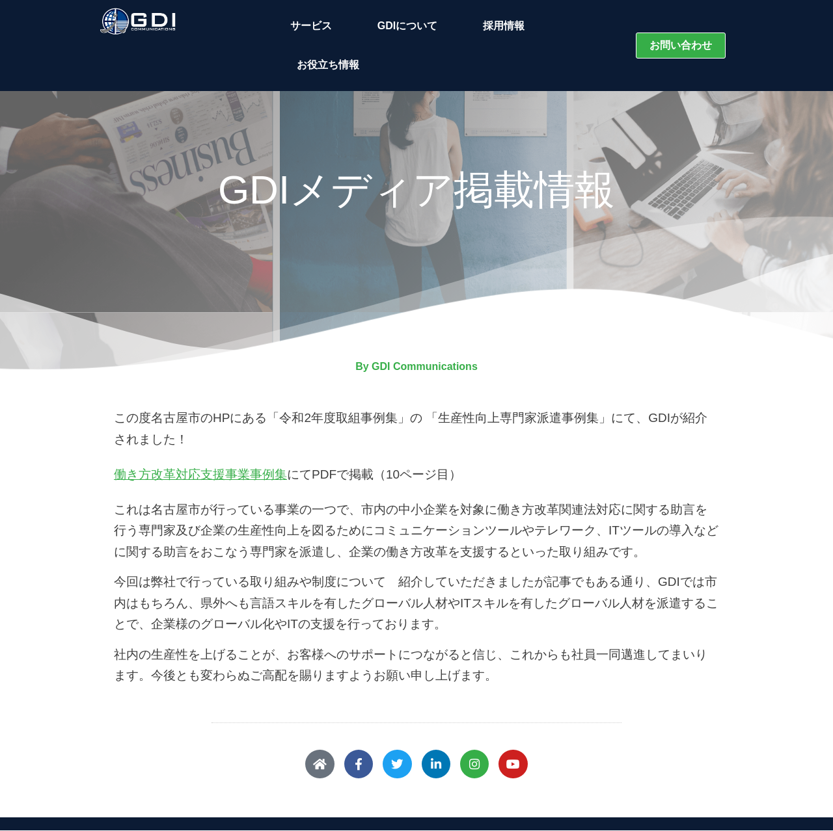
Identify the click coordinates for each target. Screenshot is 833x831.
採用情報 (504, 25)
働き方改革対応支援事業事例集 (200, 474)
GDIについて (410, 26)
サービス (314, 26)
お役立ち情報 (328, 64)
